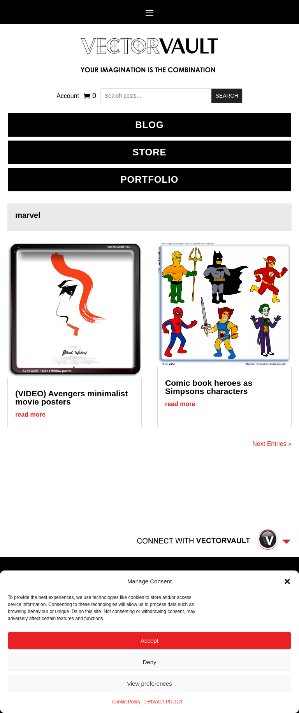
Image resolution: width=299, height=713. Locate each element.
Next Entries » (271, 443)
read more (30, 414)
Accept (149, 640)
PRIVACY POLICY (163, 701)
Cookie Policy (126, 701)
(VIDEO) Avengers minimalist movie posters (71, 397)
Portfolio (150, 179)
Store (149, 152)
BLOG (149, 124)
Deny (149, 662)
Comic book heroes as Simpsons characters (208, 387)
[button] (287, 581)
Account (67, 96)
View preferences (149, 683)
